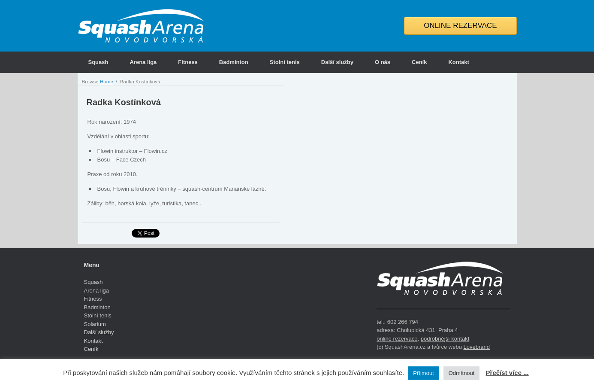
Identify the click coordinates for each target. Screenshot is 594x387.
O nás (382, 62)
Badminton (233, 62)
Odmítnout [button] (462, 373)
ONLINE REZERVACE (460, 25)
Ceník (419, 62)
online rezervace (397, 338)
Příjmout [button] (423, 373)
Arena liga (143, 62)
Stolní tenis (285, 62)
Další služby (337, 62)
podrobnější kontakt (445, 338)
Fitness (188, 62)
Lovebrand (476, 347)
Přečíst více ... (507, 372)
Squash (98, 62)
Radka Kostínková (124, 102)
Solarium (95, 324)
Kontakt (458, 62)
